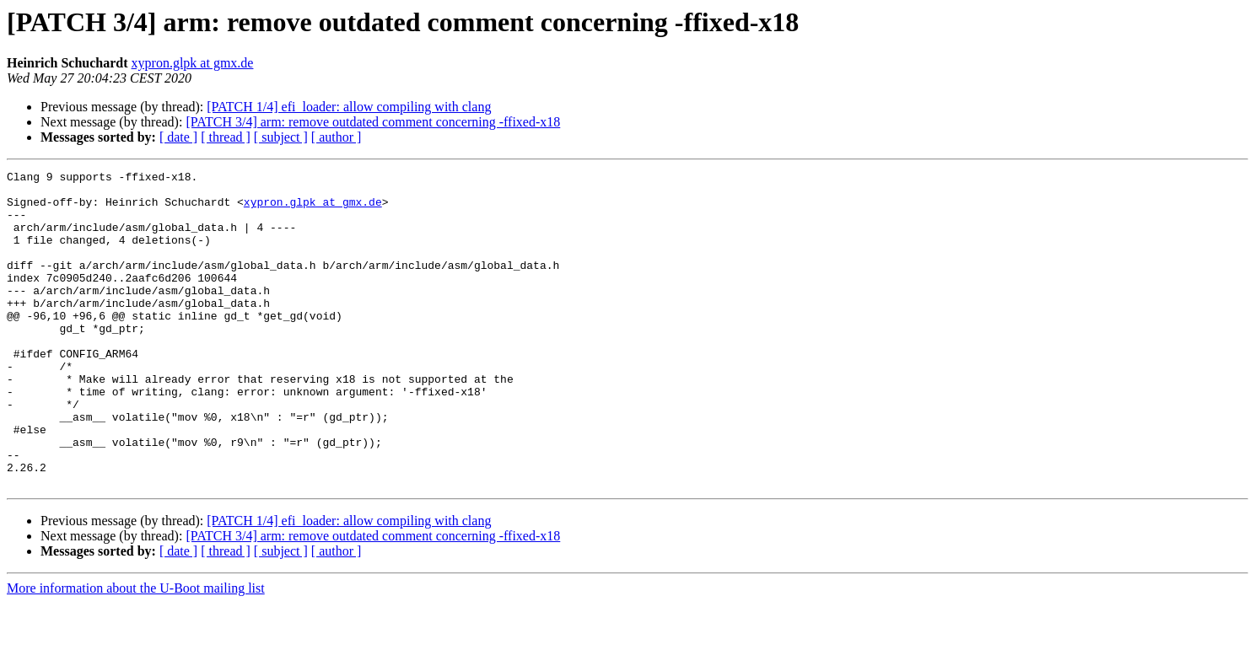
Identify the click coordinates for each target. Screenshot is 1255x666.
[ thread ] (225, 137)
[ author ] (336, 137)
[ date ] (178, 137)
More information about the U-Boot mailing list (136, 651)
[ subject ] (281, 137)
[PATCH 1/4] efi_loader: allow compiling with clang (349, 106)
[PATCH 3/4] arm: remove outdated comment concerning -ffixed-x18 (373, 122)
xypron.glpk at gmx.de (193, 63)
